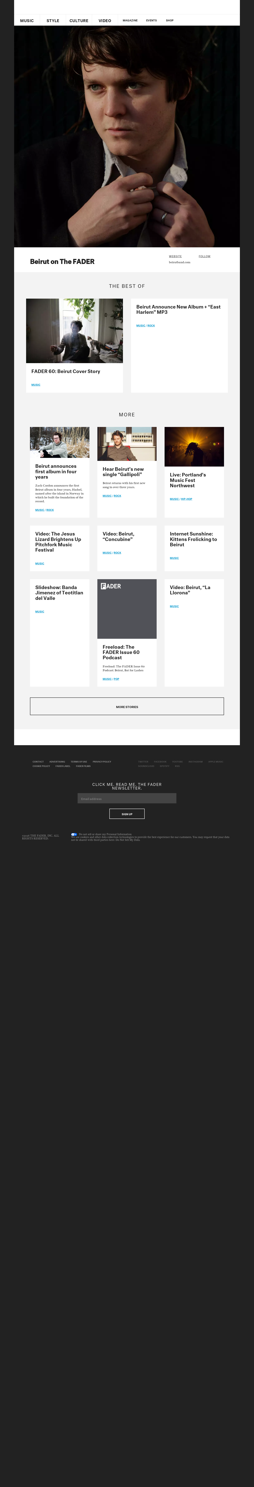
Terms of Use (79, 761)
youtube (196, 20)
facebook (190, 20)
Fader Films (83, 765)
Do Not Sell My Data (128, 840)
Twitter (184, 20)
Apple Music (215, 761)
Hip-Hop (186, 498)
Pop (116, 678)
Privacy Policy (102, 761)
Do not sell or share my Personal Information (101, 834)
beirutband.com (179, 262)
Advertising (57, 761)
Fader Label (63, 765)
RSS (177, 765)
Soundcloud (146, 765)
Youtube (177, 761)
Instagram (196, 761)
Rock (151, 325)
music (35, 384)
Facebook (160, 761)
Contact (38, 761)
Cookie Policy (41, 765)
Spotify (164, 765)
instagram (202, 20)
